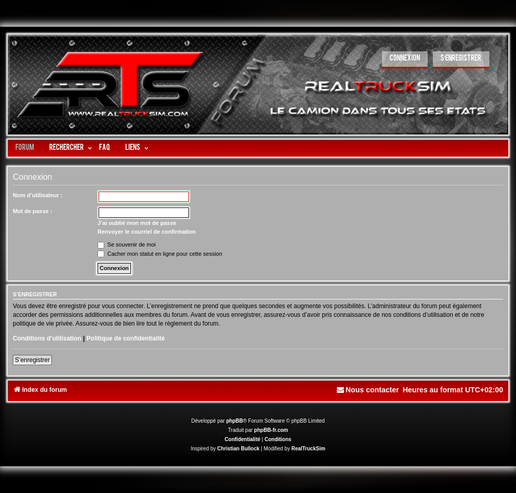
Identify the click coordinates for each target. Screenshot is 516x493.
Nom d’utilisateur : (38, 195)
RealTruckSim (308, 448)
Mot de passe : (32, 211)
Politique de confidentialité (125, 338)
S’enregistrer (32, 360)
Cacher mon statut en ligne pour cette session (160, 254)
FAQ (104, 148)
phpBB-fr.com (271, 430)
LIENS (132, 148)
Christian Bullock (238, 448)
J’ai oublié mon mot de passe (137, 223)
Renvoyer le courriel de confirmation (147, 232)
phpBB (234, 421)
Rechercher (66, 148)
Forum (24, 148)
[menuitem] (405, 59)
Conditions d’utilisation (47, 338)
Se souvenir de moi (127, 244)
